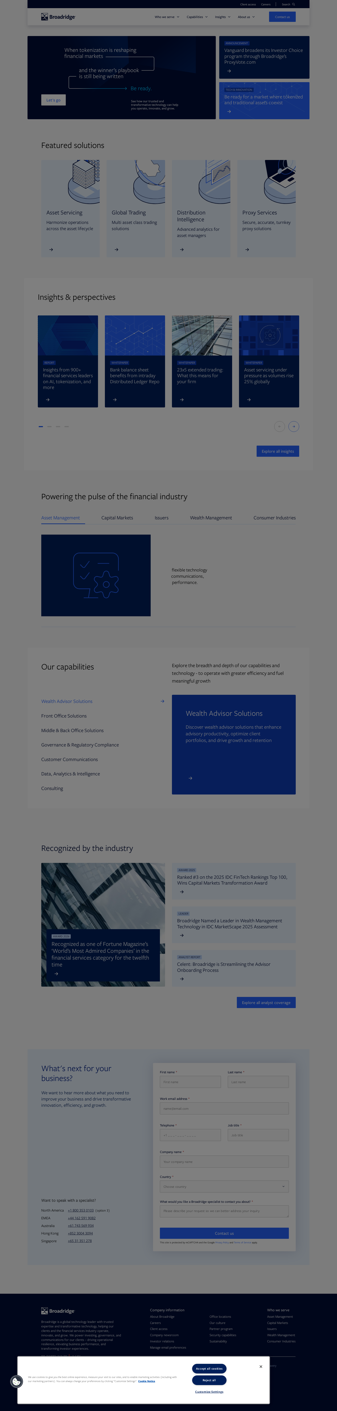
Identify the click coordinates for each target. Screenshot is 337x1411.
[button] (16, 1381)
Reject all (209, 1380)
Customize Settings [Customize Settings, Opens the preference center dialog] (209, 1392)
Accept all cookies (209, 1368)
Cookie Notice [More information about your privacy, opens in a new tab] (146, 1381)
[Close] (261, 1366)
